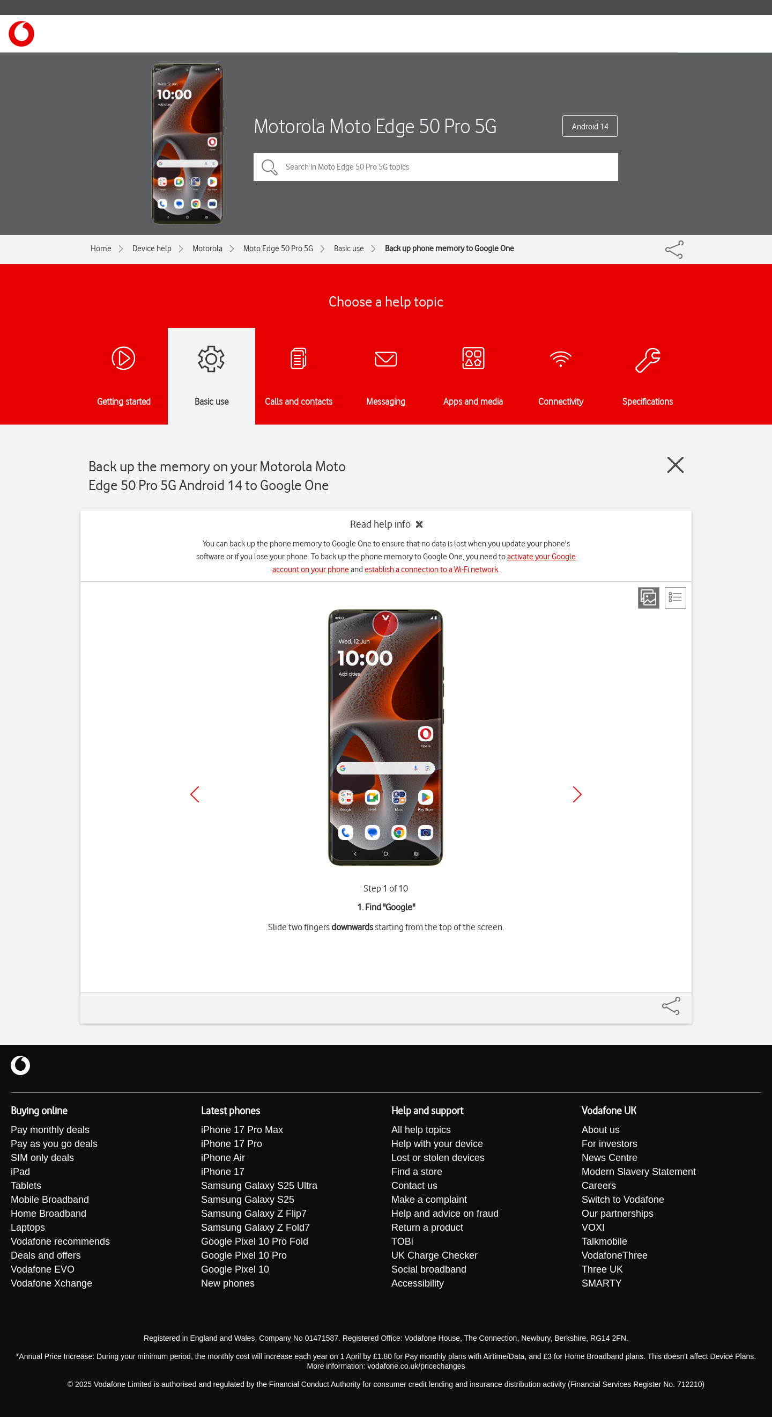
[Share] (684, 1000)
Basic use (349, 248)
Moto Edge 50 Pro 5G (278, 248)
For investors (609, 1143)
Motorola (207, 248)
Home (101, 248)
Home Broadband (48, 1213)
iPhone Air (223, 1157)
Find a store (416, 1171)
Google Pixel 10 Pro (244, 1255)
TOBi (402, 1241)
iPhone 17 (222, 1171)
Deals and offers (46, 1255)
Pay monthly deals (50, 1129)
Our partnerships (618, 1213)
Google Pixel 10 (235, 1269)
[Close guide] (675, 465)
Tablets (26, 1185)
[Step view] (648, 598)
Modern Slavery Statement (639, 1171)
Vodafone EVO (43, 1269)
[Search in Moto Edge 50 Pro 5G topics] (436, 167)
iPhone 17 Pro (231, 1143)
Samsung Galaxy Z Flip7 (254, 1213)
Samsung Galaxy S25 (247, 1199)
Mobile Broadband (50, 1199)
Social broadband (428, 1269)
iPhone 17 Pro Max (242, 1129)
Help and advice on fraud (445, 1213)
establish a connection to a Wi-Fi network (431, 569)
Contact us (414, 1185)
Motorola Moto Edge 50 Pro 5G (375, 126)
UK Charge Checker (434, 1255)
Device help (152, 248)
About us (601, 1129)
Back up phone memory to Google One (449, 248)
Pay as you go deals (54, 1143)
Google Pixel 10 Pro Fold (254, 1241)
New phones (228, 1283)
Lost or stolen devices (438, 1157)
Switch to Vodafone (623, 1199)
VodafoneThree (615, 1255)
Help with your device (437, 1143)
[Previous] (194, 794)
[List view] (675, 598)
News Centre (609, 1157)
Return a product (427, 1227)
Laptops (28, 1227)
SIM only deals (42, 1157)
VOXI (593, 1227)
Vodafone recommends (60, 1241)
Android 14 (590, 127)
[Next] (577, 794)
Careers (599, 1185)
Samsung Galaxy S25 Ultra (259, 1185)
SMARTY (602, 1283)
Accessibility (417, 1283)
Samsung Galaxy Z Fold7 (255, 1227)
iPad (20, 1171)
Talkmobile (604, 1241)
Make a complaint (429, 1199)
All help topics (421, 1129)
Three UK (602, 1269)
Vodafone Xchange (51, 1283)
